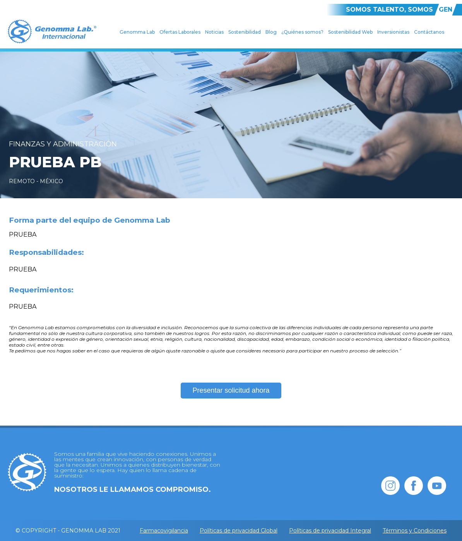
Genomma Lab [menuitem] (137, 32)
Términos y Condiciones (415, 530)
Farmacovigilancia (164, 530)
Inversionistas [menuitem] (393, 32)
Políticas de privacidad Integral (330, 530)
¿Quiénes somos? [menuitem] (302, 32)
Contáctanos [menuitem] (429, 32)
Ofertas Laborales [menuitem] (179, 32)
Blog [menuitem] (271, 32)
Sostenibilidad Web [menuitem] (350, 32)
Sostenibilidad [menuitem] (244, 32)
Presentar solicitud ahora (230, 390)
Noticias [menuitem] (214, 32)
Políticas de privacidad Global (238, 530)
